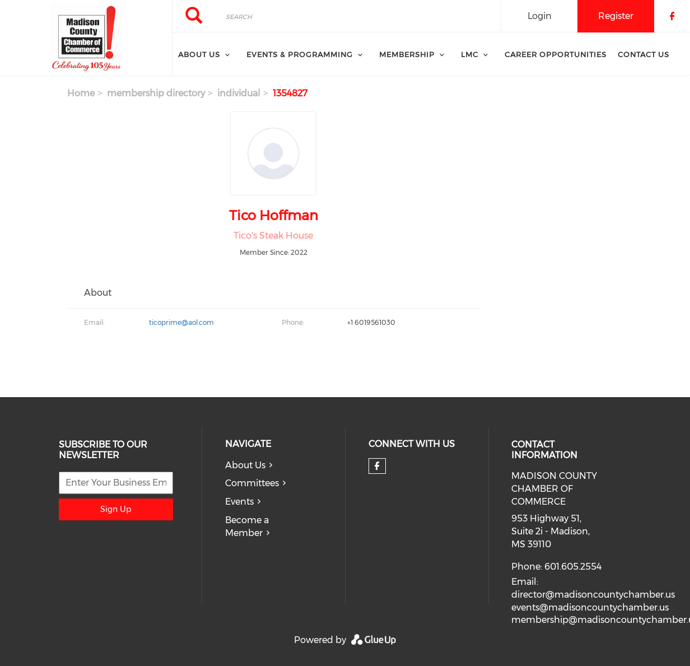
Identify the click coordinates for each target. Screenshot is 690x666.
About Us (245, 465)
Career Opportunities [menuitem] (556, 54)
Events (239, 501)
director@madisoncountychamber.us (593, 594)
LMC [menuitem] (469, 54)
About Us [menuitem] (199, 54)
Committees (252, 483)
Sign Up (115, 509)
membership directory (156, 93)
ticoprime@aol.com (181, 322)
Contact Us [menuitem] (643, 54)
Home (81, 93)
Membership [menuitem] (407, 54)
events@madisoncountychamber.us (590, 607)
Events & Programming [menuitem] (299, 54)
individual (238, 93)
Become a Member (247, 526)
